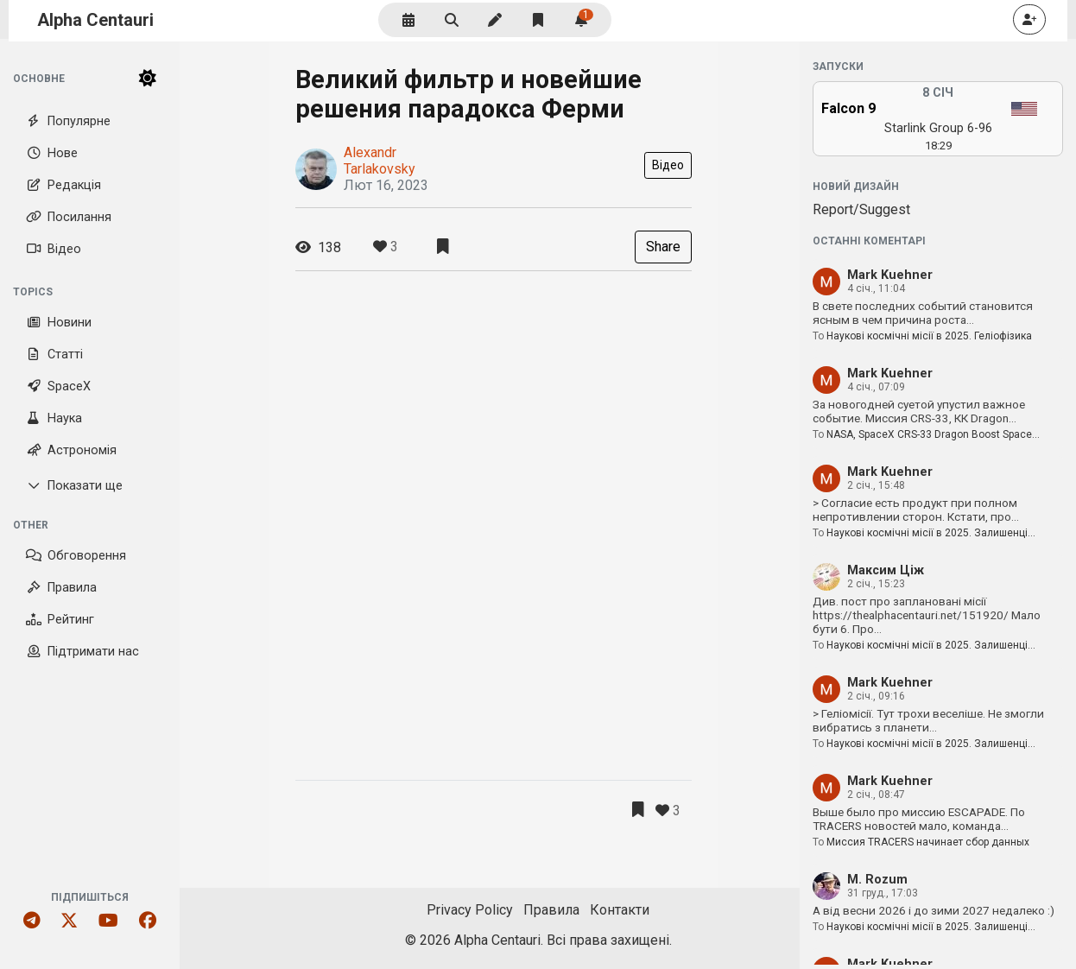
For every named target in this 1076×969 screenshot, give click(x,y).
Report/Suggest (861, 209)
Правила (61, 587)
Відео (53, 249)
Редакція (63, 185)
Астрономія (71, 450)
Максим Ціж (885, 570)
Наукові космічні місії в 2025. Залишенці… (930, 533)
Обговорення (76, 555)
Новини (59, 322)
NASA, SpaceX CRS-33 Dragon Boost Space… (933, 434)
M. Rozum (877, 879)
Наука (54, 418)
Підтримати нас (82, 651)
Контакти (619, 910)
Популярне (68, 121)
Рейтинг (60, 619)
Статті (54, 354)
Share (663, 246)
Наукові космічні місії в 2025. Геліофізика (929, 336)
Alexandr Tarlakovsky (379, 160)
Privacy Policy (470, 910)
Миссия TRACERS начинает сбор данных (927, 842)
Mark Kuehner (890, 275)
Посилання (68, 217)
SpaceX (58, 386)
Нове (52, 153)
